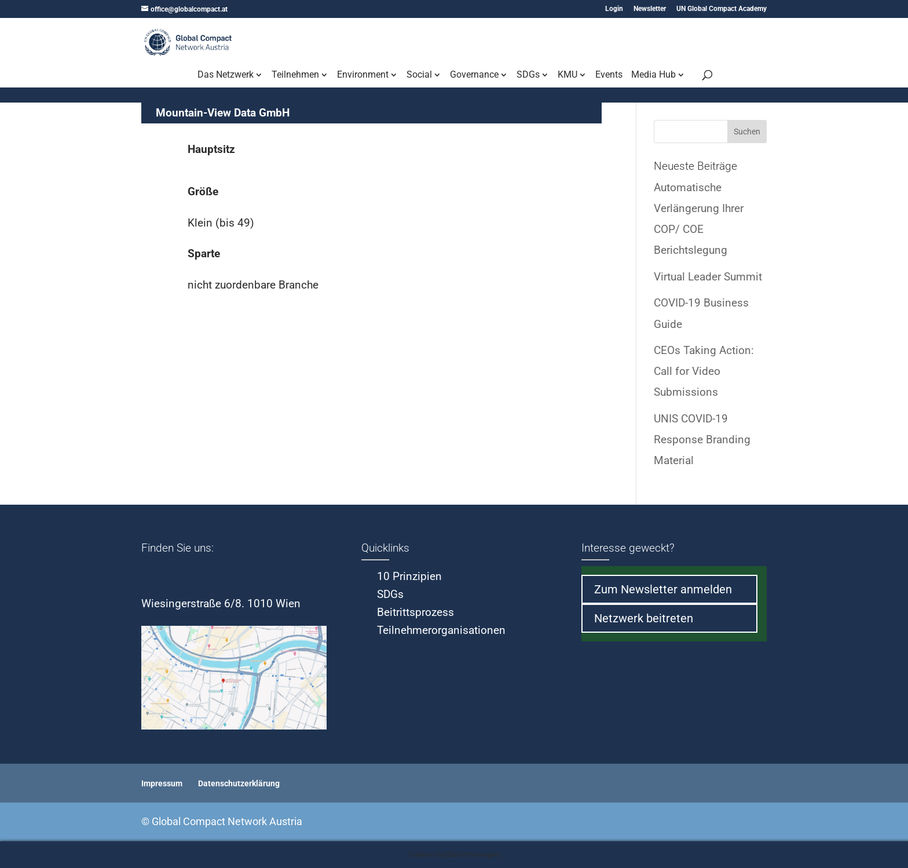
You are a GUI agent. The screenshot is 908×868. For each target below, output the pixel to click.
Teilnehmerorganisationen (441, 630)
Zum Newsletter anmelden (663, 589)
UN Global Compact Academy (721, 9)
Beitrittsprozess (415, 612)
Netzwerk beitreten (643, 618)
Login (614, 9)
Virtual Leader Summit (708, 276)
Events (609, 75)
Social (419, 75)
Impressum (161, 783)
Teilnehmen (295, 75)
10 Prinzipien (409, 576)
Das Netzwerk (225, 75)
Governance (474, 75)
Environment (363, 75)
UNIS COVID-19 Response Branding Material (702, 439)
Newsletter (650, 9)
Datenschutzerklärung (239, 783)
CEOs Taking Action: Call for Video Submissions (704, 371)
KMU (567, 75)
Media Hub (653, 75)
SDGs (528, 75)
